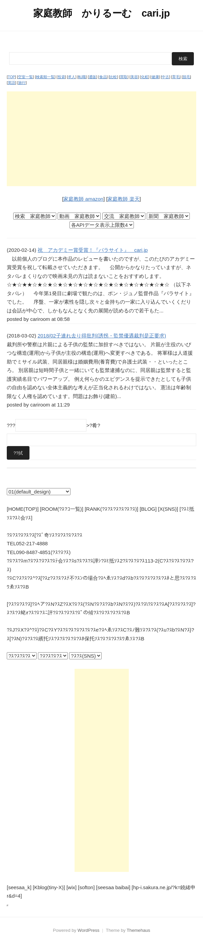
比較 (113, 77)
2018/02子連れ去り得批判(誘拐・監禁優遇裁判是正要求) (102, 335)
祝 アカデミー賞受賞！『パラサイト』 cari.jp (93, 250)
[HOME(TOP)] (23, 509)
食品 (103, 77)
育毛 (176, 77)
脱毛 (186, 77)
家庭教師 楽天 (123, 199)
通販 (92, 77)
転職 (82, 77)
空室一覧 (25, 77)
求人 (71, 77)
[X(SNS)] (168, 509)
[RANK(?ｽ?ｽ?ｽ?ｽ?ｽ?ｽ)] (111, 509)
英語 (11, 83)
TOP (11, 77)
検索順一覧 (45, 77)
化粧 (144, 77)
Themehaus (138, 930)
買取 (123, 77)
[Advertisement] (101, 138)
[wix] (71, 887)
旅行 (22, 83)
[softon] (86, 887)
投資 (61, 77)
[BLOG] (148, 509)
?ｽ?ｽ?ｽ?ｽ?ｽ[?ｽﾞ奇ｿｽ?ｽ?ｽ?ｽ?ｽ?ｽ (44, 535)
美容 (134, 77)
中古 (165, 77)
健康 (155, 77)
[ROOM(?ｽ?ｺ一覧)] (61, 509)
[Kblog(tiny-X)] (49, 887)
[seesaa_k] (19, 887)
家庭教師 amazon (83, 199)
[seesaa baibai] (113, 887)
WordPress (89, 930)
